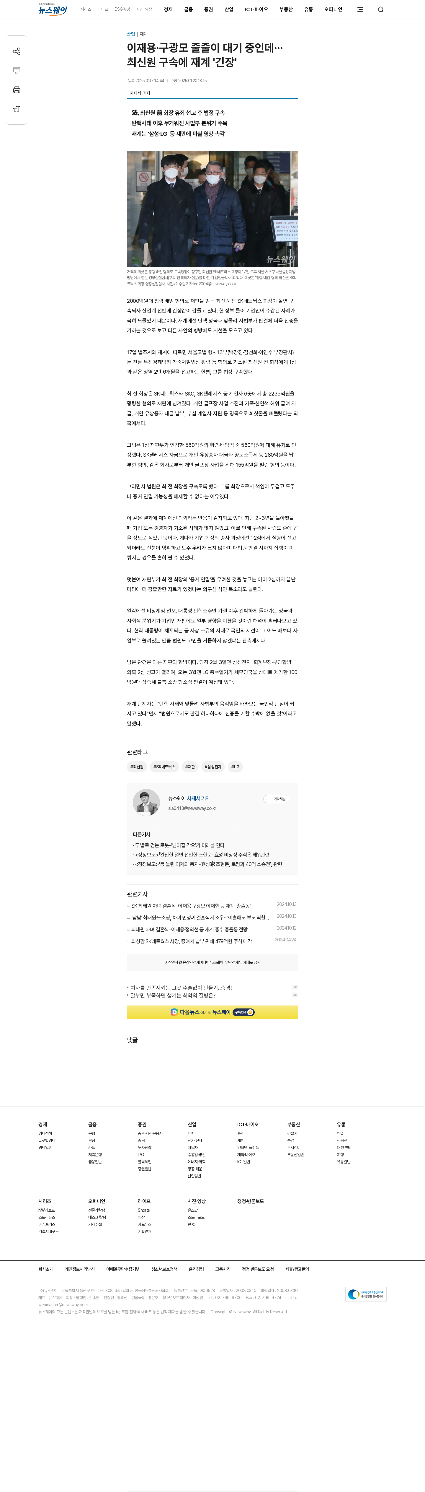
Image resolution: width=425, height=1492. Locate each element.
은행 (91, 1133)
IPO (141, 1154)
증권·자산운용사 (150, 1133)
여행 (340, 1154)
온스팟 (193, 1210)
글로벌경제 (46, 1140)
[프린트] (16, 89)
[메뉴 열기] (360, 9)
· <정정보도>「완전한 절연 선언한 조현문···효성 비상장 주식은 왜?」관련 (201, 855)
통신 (240, 1133)
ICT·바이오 (256, 9)
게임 (240, 1140)
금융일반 (95, 1161)
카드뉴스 (144, 1224)
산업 (229, 9)
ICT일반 (243, 1161)
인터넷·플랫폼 (248, 1147)
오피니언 (333, 9)
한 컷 (191, 1224)
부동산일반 (295, 1154)
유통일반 (343, 1161)
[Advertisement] (212, 1074)
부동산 (286, 9)
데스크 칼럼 (97, 1217)
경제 (168, 9)
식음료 (342, 1140)
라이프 (102, 9)
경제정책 (45, 1133)
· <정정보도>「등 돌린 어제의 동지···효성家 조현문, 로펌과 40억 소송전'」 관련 (207, 864)
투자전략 (144, 1147)
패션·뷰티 (344, 1147)
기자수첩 (95, 1224)
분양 (290, 1140)
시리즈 (85, 9)
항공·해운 (195, 1168)
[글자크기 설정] (16, 109)
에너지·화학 (196, 1161)
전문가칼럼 (96, 1210)
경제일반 (45, 1147)
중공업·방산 (196, 1154)
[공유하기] (16, 51)
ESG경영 (122, 9)
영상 (141, 1217)
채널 (340, 1133)
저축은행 (95, 1154)
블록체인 (144, 1161)
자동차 (193, 1147)
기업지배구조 (48, 1231)
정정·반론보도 (250, 1201)
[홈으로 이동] (52, 9)
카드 (91, 1147)
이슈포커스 (46, 1224)
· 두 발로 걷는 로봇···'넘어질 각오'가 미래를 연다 (179, 845)
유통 (308, 9)
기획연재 (144, 1231)
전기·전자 (195, 1140)
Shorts (144, 1210)
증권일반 (144, 1168)
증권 (208, 9)
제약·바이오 (246, 1154)
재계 (143, 34)
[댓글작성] (16, 70)
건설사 (292, 1133)
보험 (91, 1140)
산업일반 (194, 1176)
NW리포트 (46, 1210)
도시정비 (293, 1147)
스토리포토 (196, 1217)
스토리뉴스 (46, 1217)
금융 (188, 9)
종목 (141, 1140)
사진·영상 (144, 9)
